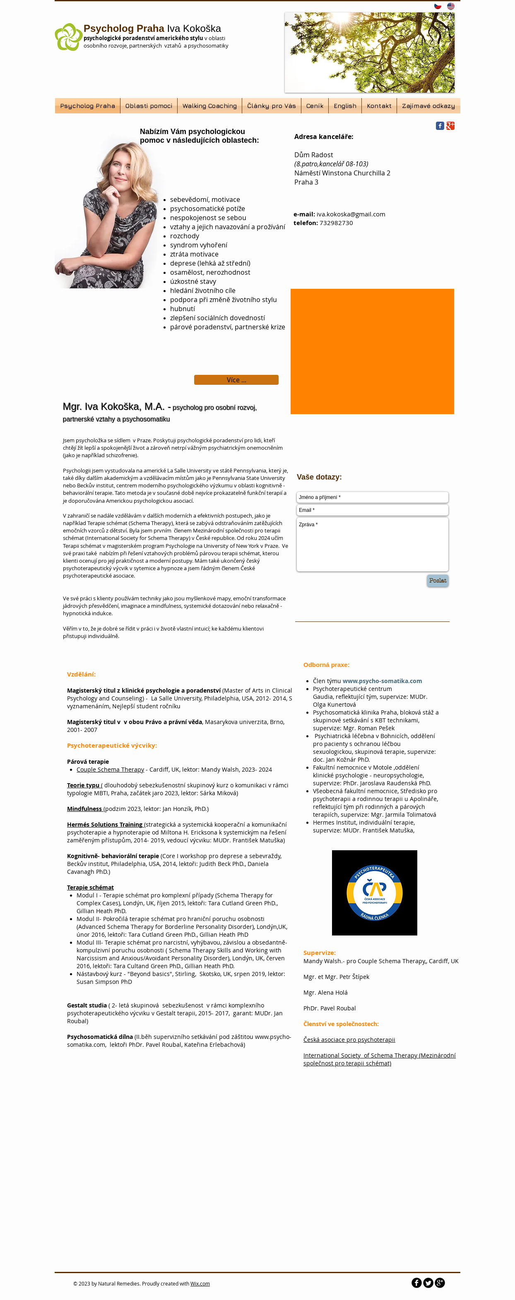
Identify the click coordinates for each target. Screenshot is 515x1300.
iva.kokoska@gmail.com (351, 214)
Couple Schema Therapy (110, 769)
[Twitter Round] (428, 1283)
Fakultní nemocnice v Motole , (354, 767)
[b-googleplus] (440, 1283)
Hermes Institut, (336, 822)
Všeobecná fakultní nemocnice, (356, 791)
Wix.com (200, 1283)
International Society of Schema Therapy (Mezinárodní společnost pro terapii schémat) (379, 1059)
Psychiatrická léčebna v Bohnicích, (363, 736)
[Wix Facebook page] (440, 126)
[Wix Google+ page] (450, 126)
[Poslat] (437, 581)
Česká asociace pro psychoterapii (349, 1039)
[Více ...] (236, 380)
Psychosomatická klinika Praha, (356, 712)
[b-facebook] (417, 1283)
